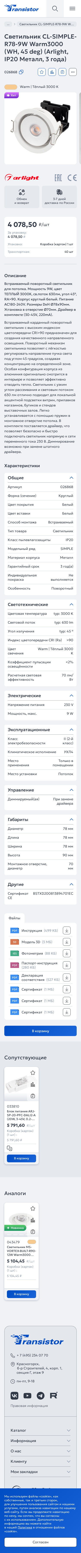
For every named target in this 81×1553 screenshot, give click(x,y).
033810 (13, 1106)
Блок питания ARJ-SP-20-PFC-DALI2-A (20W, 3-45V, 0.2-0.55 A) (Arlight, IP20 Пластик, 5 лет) (21, 1115)
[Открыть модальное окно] (73, 72)
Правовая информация (29, 1405)
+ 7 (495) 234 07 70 (32, 1355)
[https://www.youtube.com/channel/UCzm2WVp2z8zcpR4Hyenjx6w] (27, 1396)
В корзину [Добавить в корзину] (40, 1031)
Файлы (14, 918)
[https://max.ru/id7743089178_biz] (66, 1396)
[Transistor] (21, 7)
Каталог (18, 1430)
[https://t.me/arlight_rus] (40, 1396)
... (8, 24)
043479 (13, 1242)
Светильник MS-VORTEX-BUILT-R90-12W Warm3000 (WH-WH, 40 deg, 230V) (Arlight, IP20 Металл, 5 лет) (21, 1251)
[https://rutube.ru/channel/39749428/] (53, 1396)
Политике (25, 1527)
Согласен (41, 1542)
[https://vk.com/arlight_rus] (14, 1396)
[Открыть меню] (72, 8)
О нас (16, 1450)
